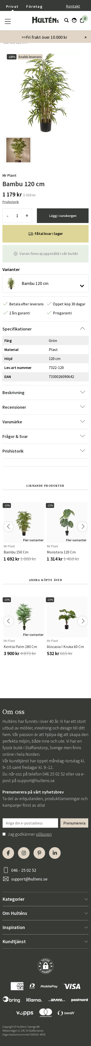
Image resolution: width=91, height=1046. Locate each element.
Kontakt (73, 6)
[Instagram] (24, 853)
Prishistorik (10, 202)
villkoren (44, 834)
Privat (12, 6)
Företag (34, 6)
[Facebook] (8, 853)
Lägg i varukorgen (62, 215)
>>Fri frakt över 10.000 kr (44, 37)
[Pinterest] (39, 853)
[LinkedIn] (55, 853)
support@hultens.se (36, 780)
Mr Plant (9, 175)
